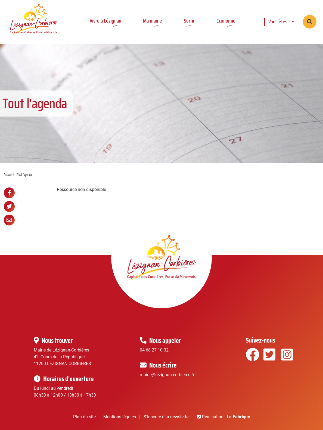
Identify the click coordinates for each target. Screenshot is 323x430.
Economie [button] (225, 20)
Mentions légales (119, 416)
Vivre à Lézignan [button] (105, 20)
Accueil (7, 174)
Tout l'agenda (24, 174)
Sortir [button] (189, 20)
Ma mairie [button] (152, 20)
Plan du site (84, 416)
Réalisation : (226, 416)
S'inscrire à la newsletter (167, 416)
